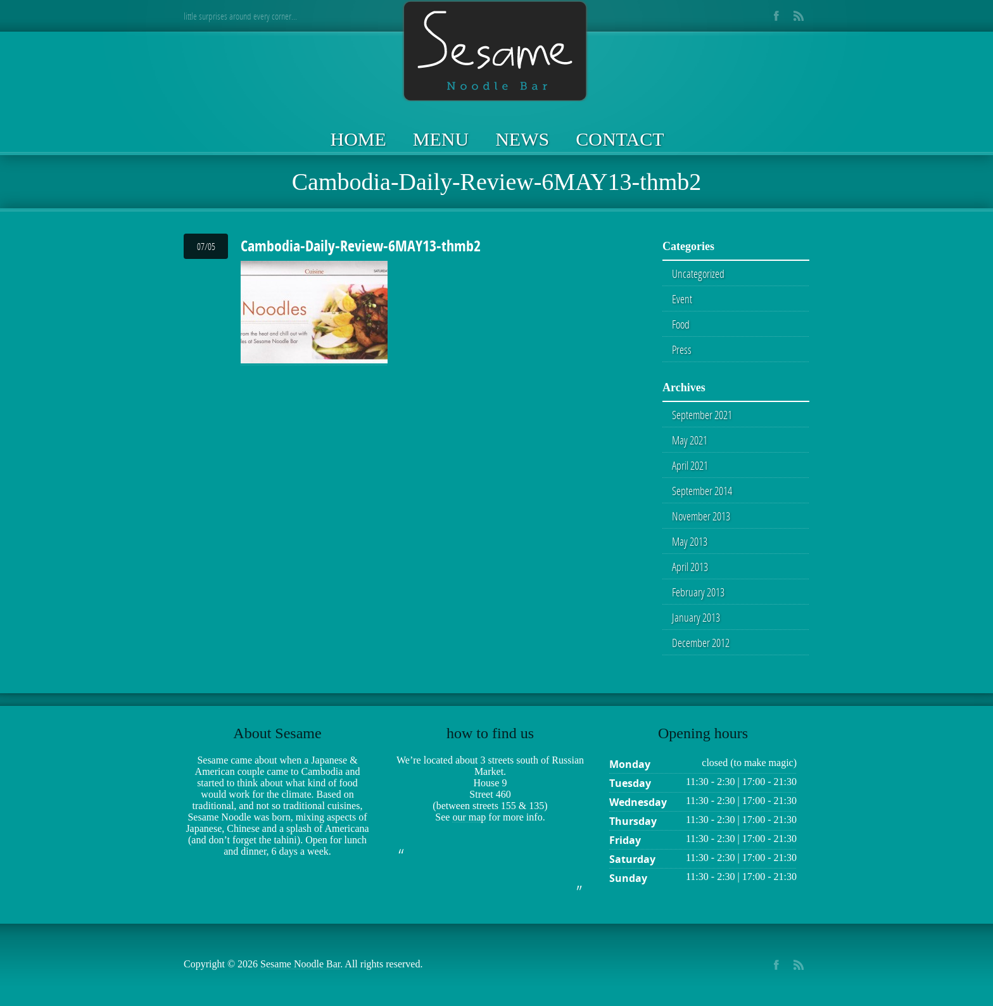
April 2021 (690, 465)
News (522, 139)
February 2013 (698, 592)
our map (469, 817)
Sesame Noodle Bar (300, 964)
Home (358, 139)
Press (682, 349)
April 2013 (690, 566)
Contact (620, 139)
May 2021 (689, 440)
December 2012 (701, 642)
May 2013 (689, 541)
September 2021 (702, 414)
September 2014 (702, 490)
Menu (441, 139)
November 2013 (701, 516)
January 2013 (696, 617)
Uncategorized (698, 273)
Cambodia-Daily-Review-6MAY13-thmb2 (361, 246)
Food (681, 324)
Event (682, 298)
